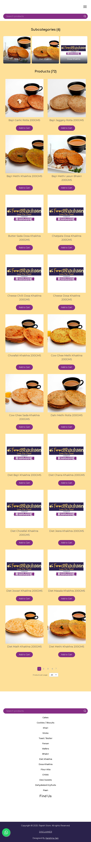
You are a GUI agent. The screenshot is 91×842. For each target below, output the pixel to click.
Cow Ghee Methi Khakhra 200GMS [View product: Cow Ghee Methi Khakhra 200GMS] (66, 357)
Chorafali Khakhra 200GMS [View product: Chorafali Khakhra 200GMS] (24, 355)
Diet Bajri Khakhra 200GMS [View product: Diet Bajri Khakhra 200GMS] (24, 475)
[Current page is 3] (48, 669)
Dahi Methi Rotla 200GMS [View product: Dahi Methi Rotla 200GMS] (67, 415)
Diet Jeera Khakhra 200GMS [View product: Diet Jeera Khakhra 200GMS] (66, 531)
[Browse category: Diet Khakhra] (45, 49)
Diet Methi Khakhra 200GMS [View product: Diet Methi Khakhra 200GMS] (66, 646)
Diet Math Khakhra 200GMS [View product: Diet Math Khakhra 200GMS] (24, 646)
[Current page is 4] (52, 669)
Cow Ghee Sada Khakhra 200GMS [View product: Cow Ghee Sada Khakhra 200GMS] (24, 417)
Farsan (45, 743)
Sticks (45, 733)
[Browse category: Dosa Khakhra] (73, 49)
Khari (45, 728)
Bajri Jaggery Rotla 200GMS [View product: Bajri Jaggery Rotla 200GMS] (66, 120)
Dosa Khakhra (45, 764)
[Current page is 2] (44, 669)
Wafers (45, 748)
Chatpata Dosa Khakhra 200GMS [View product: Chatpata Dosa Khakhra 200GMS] (66, 237)
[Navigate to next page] (56, 669)
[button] (85, 16)
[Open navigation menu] (85, 6)
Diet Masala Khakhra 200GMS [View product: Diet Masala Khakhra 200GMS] (66, 590)
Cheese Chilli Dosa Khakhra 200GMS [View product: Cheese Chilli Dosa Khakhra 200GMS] (24, 297)
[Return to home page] (29, 6)
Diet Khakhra (45, 759)
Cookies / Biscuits (45, 722)
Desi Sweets (45, 780)
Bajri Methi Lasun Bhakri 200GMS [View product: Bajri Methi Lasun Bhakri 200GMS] (67, 178)
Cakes (45, 717)
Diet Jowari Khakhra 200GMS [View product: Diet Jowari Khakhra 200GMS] (24, 590)
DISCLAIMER (45, 832)
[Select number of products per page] (53, 675)
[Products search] (45, 16)
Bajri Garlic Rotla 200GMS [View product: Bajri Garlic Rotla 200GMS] (24, 120)
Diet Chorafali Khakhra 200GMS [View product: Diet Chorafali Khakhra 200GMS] (24, 533)
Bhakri (45, 754)
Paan (45, 790)
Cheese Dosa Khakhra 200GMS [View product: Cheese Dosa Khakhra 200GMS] (66, 297)
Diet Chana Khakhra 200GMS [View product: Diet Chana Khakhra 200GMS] (67, 475)
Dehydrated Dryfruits (45, 785)
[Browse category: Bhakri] (17, 49)
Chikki (45, 774)
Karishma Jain (52, 838)
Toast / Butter (45, 738)
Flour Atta (45, 769)
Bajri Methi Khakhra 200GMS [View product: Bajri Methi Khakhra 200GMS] (24, 176)
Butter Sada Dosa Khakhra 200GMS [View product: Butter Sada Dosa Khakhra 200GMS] (24, 237)
